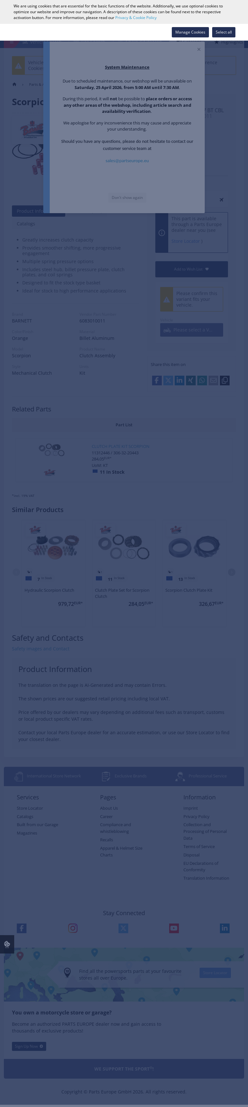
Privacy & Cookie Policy (136, 17)
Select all (224, 32)
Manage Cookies (190, 32)
